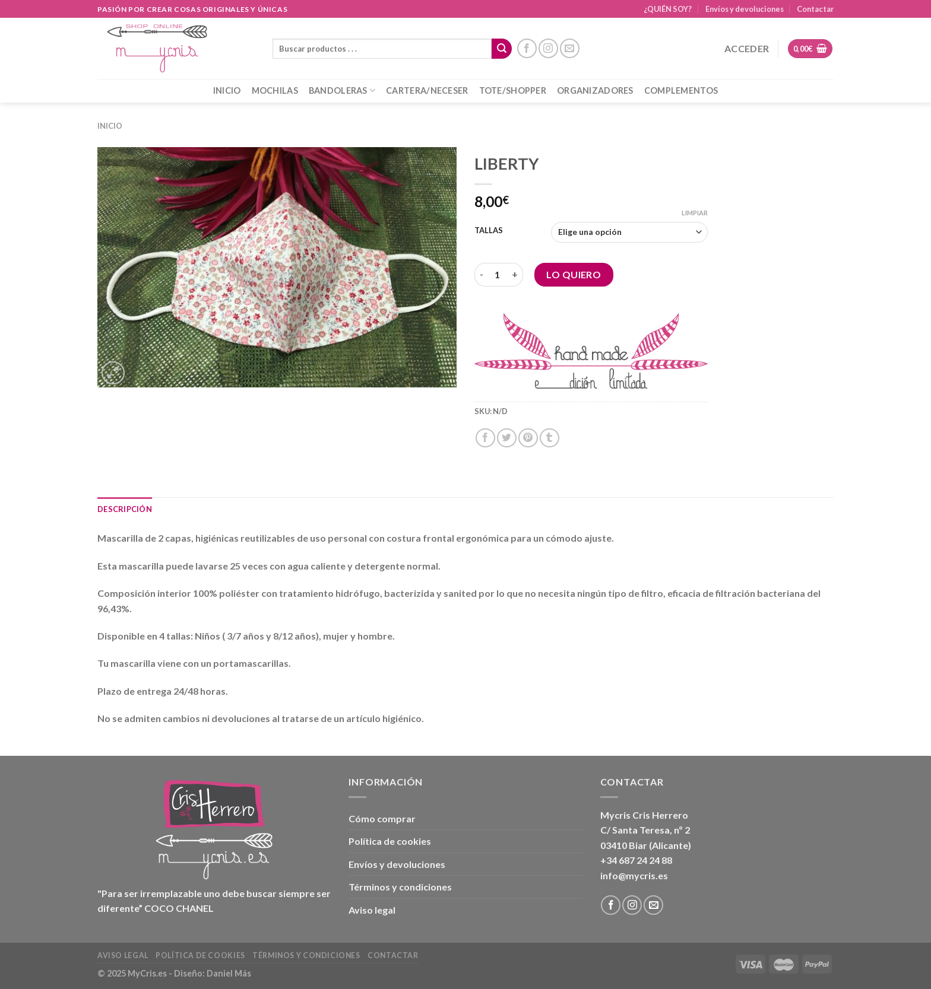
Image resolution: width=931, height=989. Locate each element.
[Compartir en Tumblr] (549, 438)
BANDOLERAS (342, 90)
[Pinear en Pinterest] (528, 438)
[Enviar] (502, 49)
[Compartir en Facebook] (485, 438)
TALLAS (488, 231)
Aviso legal (372, 909)
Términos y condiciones (400, 886)
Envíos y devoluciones (744, 9)
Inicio (109, 126)
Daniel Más (229, 973)
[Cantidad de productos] (497, 275)
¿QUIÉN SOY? (668, 9)
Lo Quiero (573, 274)
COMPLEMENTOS (681, 90)
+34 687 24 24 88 (636, 860)
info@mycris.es (634, 875)
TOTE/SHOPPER (512, 90)
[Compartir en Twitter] (507, 438)
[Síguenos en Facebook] (527, 48)
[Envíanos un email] (570, 48)
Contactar (815, 9)
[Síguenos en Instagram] (548, 48)
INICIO (227, 90)
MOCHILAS (275, 90)
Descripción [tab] (124, 509)
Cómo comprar (382, 818)
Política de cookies (390, 841)
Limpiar (695, 213)
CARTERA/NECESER (427, 90)
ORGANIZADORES (595, 90)
